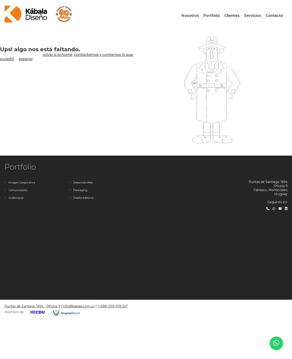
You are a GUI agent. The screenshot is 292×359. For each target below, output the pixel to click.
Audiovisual (16, 230)
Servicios (252, 15)
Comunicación (18, 222)
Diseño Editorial (83, 230)
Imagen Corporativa (22, 214)
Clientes (232, 15)
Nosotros (190, 15)
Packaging (80, 222)
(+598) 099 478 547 (112, 339)
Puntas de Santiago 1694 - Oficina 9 (32, 339)
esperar (26, 59)
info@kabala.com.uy (79, 339)
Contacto (274, 15)
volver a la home (57, 55)
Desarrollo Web (83, 214)
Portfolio (211, 15)
